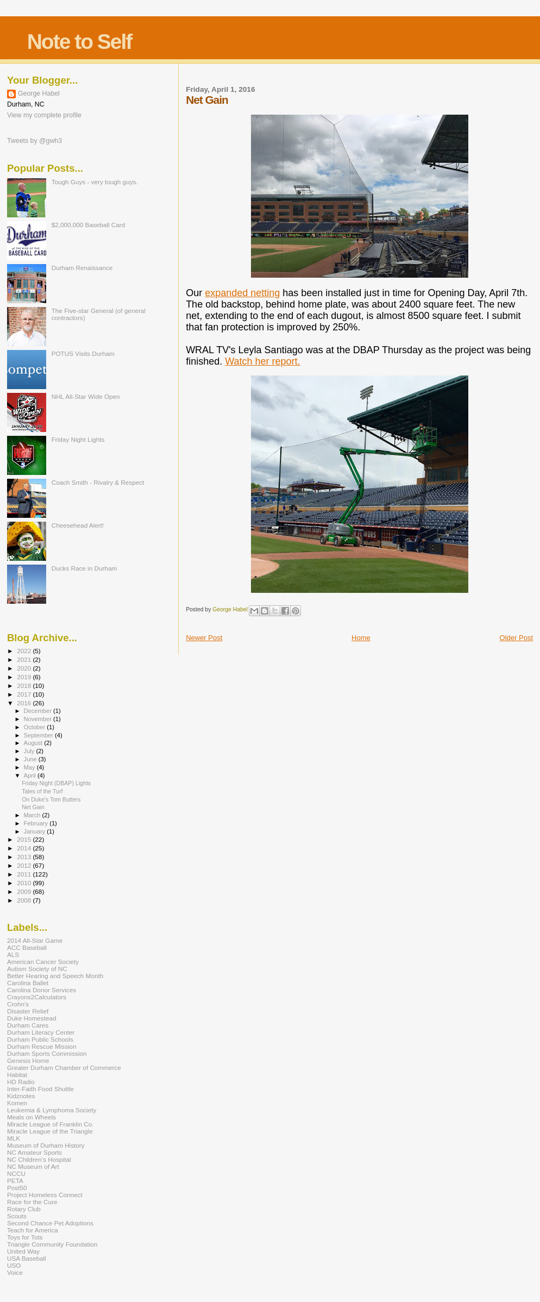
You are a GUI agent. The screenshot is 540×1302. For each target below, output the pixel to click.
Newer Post (204, 638)
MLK (13, 1138)
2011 (25, 874)
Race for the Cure (32, 1201)
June (31, 759)
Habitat (17, 1074)
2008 (25, 900)
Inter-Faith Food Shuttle (40, 1088)
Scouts (17, 1215)
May (30, 767)
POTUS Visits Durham (83, 353)
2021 (25, 659)
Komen (17, 1102)
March (33, 815)
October (35, 727)
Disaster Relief (27, 1011)
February (37, 823)
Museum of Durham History (46, 1145)
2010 (25, 882)
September (39, 735)
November (38, 719)
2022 (25, 650)
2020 (25, 668)
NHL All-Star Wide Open (86, 396)
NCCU (16, 1173)
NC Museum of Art (33, 1166)
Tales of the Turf (42, 791)
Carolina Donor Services (41, 989)
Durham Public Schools (40, 1039)
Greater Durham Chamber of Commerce (64, 1067)
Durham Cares (27, 1025)
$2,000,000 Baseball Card (88, 224)
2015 (25, 839)
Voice (15, 1272)
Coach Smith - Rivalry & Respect (98, 482)
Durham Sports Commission (47, 1053)
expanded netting (242, 292)
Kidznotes (21, 1095)
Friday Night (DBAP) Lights (56, 783)
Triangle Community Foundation (52, 1244)
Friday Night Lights (78, 439)
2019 (25, 676)
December (38, 711)
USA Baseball (26, 1258)
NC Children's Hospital (39, 1159)
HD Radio (21, 1081)
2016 (25, 702)
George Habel (39, 93)
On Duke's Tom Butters (51, 799)
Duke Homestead (31, 1018)
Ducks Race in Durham (84, 568)
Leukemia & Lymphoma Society (51, 1109)
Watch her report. (262, 361)
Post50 (17, 1187)
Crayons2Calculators (36, 996)
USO (14, 1265)
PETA (15, 1180)
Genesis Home (28, 1060)
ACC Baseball (27, 947)
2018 (25, 685)
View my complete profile (44, 115)
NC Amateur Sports (34, 1152)
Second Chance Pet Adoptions (50, 1222)
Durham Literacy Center (40, 1032)
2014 (25, 848)
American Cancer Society (43, 961)
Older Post (516, 638)
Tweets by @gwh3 (34, 141)
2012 (25, 865)
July (30, 751)
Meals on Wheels (31, 1117)
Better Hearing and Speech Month (55, 975)
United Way (23, 1251)
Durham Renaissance (82, 267)
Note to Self (79, 41)
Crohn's (18, 1003)
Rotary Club (24, 1208)
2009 (25, 891)
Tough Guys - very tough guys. (95, 181)
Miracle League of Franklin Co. (50, 1124)
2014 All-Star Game (34, 940)
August (34, 743)
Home (361, 638)
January (35, 831)
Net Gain (33, 807)
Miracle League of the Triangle (50, 1131)
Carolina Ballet (27, 982)
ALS (13, 954)
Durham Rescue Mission (42, 1046)
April (30, 775)
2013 (25, 856)
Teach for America (32, 1230)
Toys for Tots (25, 1237)
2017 (25, 694)
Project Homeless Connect (45, 1194)
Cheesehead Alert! (78, 525)
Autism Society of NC (37, 968)
